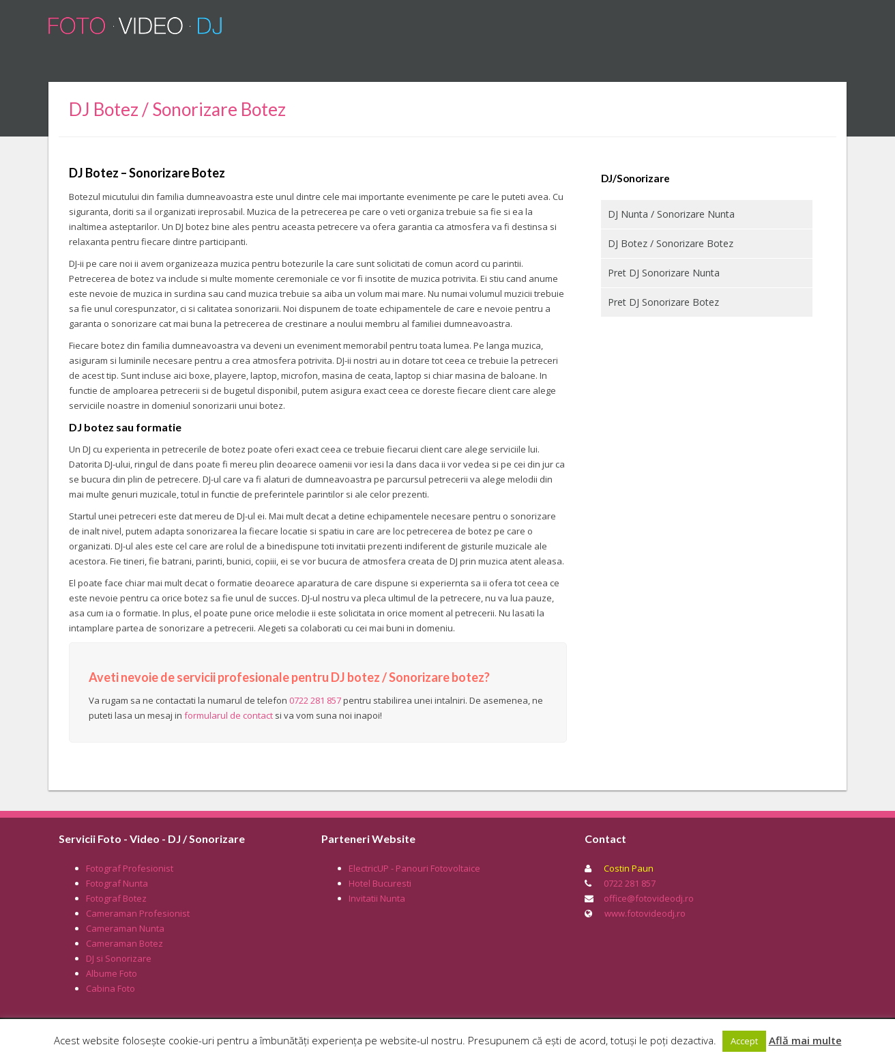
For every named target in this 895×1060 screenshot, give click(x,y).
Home (86, 61)
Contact (803, 61)
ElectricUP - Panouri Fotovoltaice (414, 868)
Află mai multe (805, 1040)
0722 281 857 (315, 700)
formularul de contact (228, 715)
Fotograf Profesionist (129, 868)
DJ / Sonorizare (361, 61)
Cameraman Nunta (125, 928)
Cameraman (252, 61)
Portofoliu (722, 61)
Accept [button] (744, 1041)
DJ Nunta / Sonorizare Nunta (671, 213)
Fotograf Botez (116, 898)
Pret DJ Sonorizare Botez (663, 302)
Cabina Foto (562, 61)
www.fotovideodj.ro (645, 913)
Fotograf (158, 61)
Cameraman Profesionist (138, 913)
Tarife (643, 61)
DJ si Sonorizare (118, 958)
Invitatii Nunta (377, 898)
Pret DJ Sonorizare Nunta (664, 272)
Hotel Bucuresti (380, 883)
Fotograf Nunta (117, 883)
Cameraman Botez (124, 943)
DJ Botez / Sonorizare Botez (670, 243)
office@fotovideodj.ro (649, 898)
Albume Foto (467, 61)
